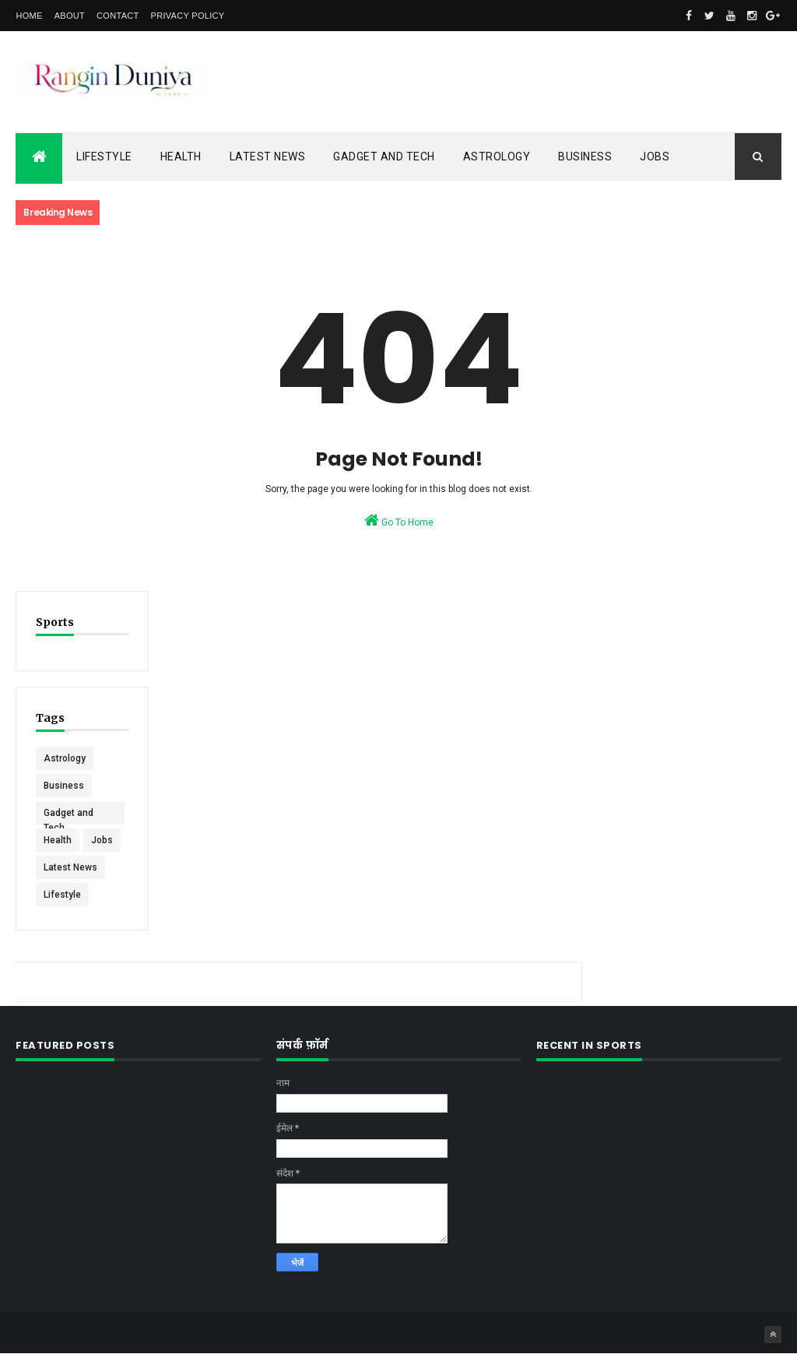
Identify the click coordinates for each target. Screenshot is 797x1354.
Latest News (268, 156)
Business (585, 156)
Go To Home (399, 520)
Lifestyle (104, 156)
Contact (118, 15)
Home (29, 15)
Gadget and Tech (384, 156)
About (69, 15)
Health (181, 156)
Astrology (497, 156)
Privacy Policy (188, 15)
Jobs (654, 156)
